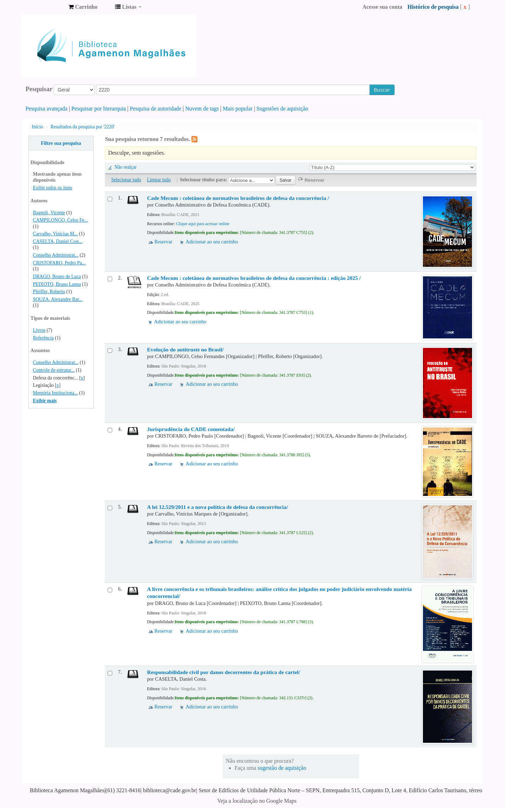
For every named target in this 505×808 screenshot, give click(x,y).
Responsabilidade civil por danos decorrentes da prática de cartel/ (223, 672)
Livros (39, 330)
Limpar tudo (159, 179)
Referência (43, 338)
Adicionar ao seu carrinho (212, 241)
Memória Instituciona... (55, 393)
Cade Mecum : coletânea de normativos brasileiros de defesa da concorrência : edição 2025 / (254, 278)
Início (37, 126)
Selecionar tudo (126, 179)
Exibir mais (45, 400)
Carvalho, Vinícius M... (55, 233)
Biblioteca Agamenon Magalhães (45, 7)
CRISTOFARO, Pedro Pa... (59, 262)
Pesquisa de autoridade (155, 109)
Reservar (163, 241)
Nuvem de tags (202, 109)
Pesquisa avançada (47, 109)
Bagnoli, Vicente (49, 212)
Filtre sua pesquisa (61, 143)
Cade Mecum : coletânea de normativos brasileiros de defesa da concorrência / (238, 198)
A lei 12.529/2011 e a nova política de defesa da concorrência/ (217, 507)
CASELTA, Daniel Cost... (57, 241)
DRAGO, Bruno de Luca (57, 276)
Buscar (382, 89)
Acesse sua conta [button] (382, 7)
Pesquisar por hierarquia (99, 109)
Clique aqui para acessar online (202, 223)
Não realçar (125, 167)
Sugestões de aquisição (282, 109)
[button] (83, 7)
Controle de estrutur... (54, 370)
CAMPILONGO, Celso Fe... (60, 220)
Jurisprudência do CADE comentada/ (191, 429)
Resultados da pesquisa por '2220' (82, 126)
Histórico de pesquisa (433, 7)
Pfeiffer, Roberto (49, 291)
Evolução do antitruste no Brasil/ (185, 349)
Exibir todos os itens (52, 187)
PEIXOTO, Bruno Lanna (57, 284)
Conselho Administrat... (56, 255)
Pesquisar (39, 89)
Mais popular (237, 109)
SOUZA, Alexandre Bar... (57, 299)
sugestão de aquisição (282, 768)
